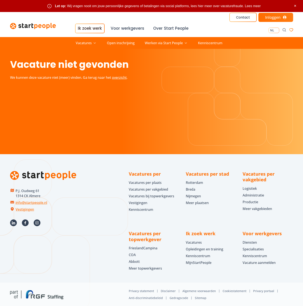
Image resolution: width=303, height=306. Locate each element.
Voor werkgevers (127, 28)
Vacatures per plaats (145, 182)
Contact (243, 17)
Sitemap (200, 297)
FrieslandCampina (143, 247)
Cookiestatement (234, 291)
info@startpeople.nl (31, 202)
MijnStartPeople (198, 262)
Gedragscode (179, 297)
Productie (250, 201)
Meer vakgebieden (257, 208)
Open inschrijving (121, 42)
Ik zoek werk (90, 28)
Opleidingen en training (204, 248)
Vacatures (194, 241)
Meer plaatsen (197, 202)
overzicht (119, 77)
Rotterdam (194, 182)
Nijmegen (193, 195)
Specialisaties (253, 248)
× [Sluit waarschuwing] (295, 6)
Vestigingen (25, 208)
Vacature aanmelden (259, 262)
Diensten (250, 241)
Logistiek (250, 188)
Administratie (253, 194)
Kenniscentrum (210, 42)
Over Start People (170, 28)
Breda (190, 189)
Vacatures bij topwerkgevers (151, 195)
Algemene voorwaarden (199, 291)
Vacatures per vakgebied (148, 189)
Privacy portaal (263, 291)
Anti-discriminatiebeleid (146, 297)
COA (132, 254)
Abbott (135, 261)
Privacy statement (141, 291)
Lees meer (253, 6)
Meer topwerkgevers (145, 268)
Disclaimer (168, 291)
